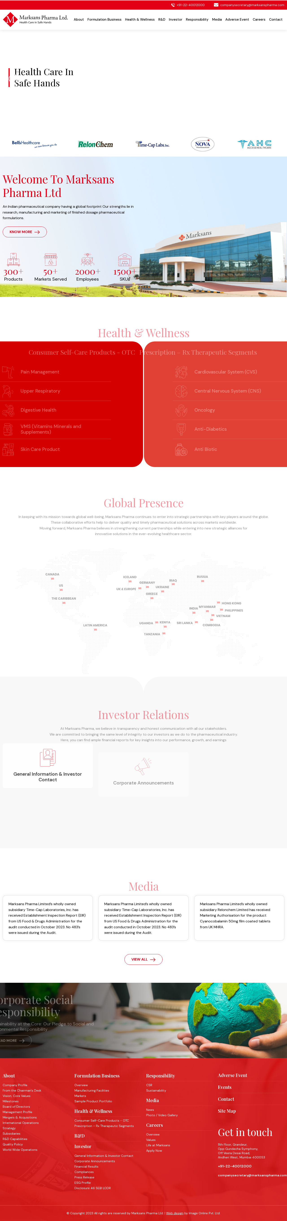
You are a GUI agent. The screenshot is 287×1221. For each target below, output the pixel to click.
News (150, 1109)
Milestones (11, 1101)
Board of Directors (16, 1106)
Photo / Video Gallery (162, 1115)
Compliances (84, 1171)
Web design (174, 1213)
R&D (79, 1136)
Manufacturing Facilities (91, 1090)
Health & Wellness (93, 1111)
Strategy (9, 1128)
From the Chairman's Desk (22, 1090)
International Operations (21, 1122)
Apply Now (154, 1150)
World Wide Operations (20, 1149)
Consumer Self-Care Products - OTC (101, 1120)
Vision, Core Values (16, 1095)
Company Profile (15, 1085)
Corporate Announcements (94, 1161)
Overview (81, 1085)
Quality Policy (13, 1144)
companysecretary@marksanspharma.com (252, 4)
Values (151, 1139)
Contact (276, 19)
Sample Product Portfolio (93, 1101)
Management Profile (17, 1112)
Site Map (227, 1111)
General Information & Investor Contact (103, 1155)
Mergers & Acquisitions (20, 1117)
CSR (149, 1085)
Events (224, 1087)
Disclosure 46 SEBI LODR (92, 1188)
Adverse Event (237, 19)
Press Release (84, 1177)
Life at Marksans (158, 1145)
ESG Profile (82, 1182)
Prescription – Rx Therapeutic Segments (104, 1125)
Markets (80, 1095)
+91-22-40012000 (190, 4)
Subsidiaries (11, 1133)
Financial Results (86, 1166)
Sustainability (156, 1090)
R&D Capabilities (15, 1138)
